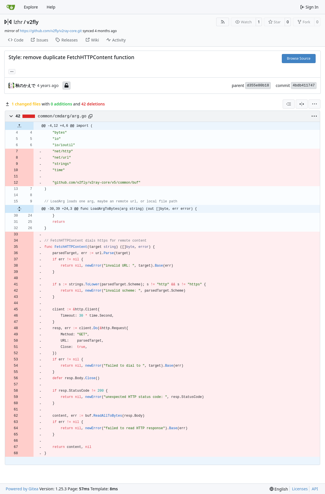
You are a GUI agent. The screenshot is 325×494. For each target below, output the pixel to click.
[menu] (314, 104)
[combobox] (289, 104)
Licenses (300, 488)
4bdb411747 (304, 85)
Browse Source (299, 58)
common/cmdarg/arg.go (62, 116)
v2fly (33, 22)
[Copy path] (90, 116)
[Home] (11, 7)
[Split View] (302, 104)
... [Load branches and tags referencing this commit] (12, 71)
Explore (31, 7)
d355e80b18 (258, 85)
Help (51, 7)
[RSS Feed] (222, 22)
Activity (116, 40)
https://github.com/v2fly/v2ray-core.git (51, 30)
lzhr (18, 22)
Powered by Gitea (22, 488)
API (315, 488)
